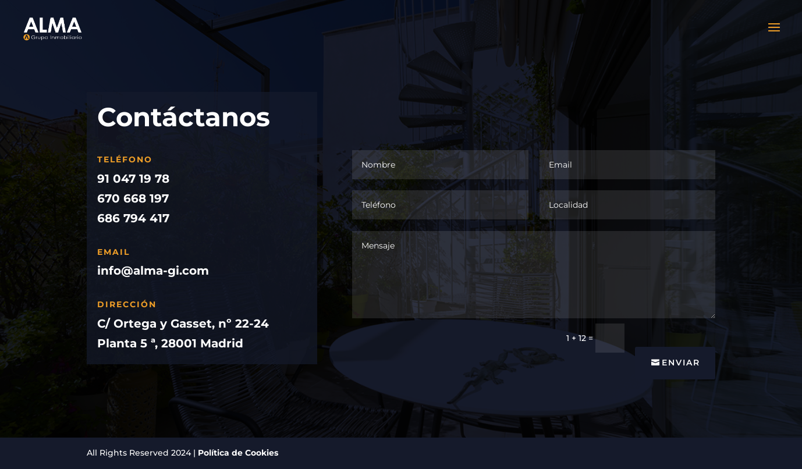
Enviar (681, 362)
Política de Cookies (238, 452)
